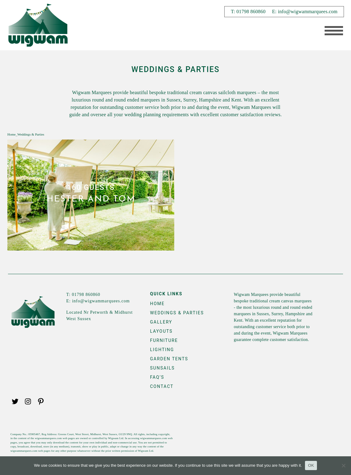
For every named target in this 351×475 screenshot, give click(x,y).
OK (311, 465)
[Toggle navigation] (332, 31)
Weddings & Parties (177, 312)
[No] (343, 465)
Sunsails (162, 368)
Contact (162, 386)
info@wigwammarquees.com (101, 301)
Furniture (164, 340)
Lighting (162, 349)
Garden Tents (169, 358)
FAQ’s (157, 377)
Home (11, 134)
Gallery (161, 322)
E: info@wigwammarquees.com (305, 11)
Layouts (161, 331)
